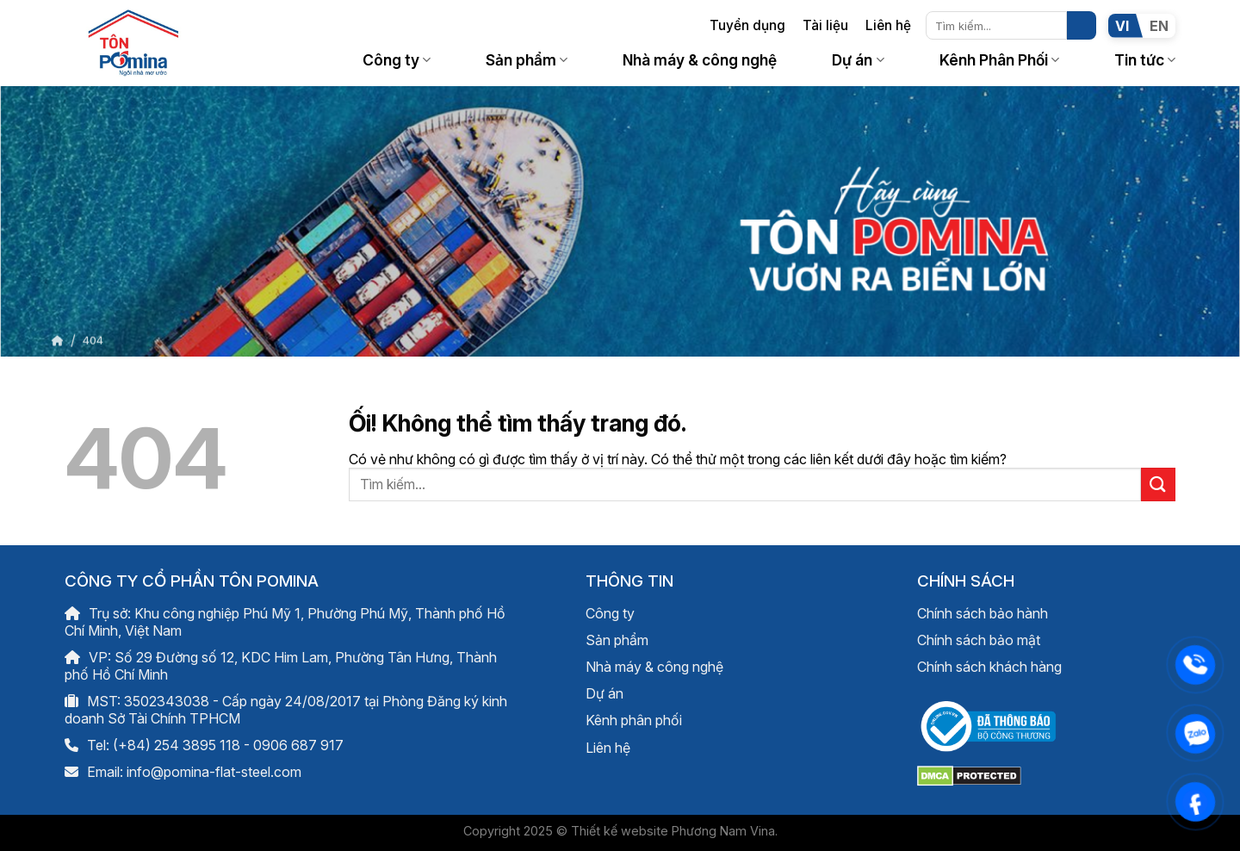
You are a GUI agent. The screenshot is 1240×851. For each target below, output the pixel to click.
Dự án (858, 60)
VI (1122, 25)
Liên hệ (888, 25)
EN (1159, 25)
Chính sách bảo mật (978, 640)
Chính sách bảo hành (982, 613)
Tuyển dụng (747, 25)
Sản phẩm (526, 60)
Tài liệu (825, 25)
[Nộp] (1081, 25)
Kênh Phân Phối (999, 60)
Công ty (397, 60)
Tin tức (1144, 60)
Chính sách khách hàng (989, 666)
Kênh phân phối (634, 720)
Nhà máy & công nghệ (700, 60)
